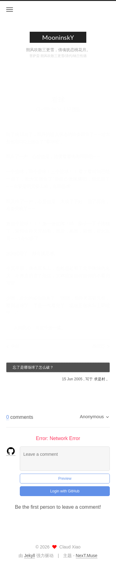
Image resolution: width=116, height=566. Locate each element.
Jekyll (29, 555)
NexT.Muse (86, 555)
